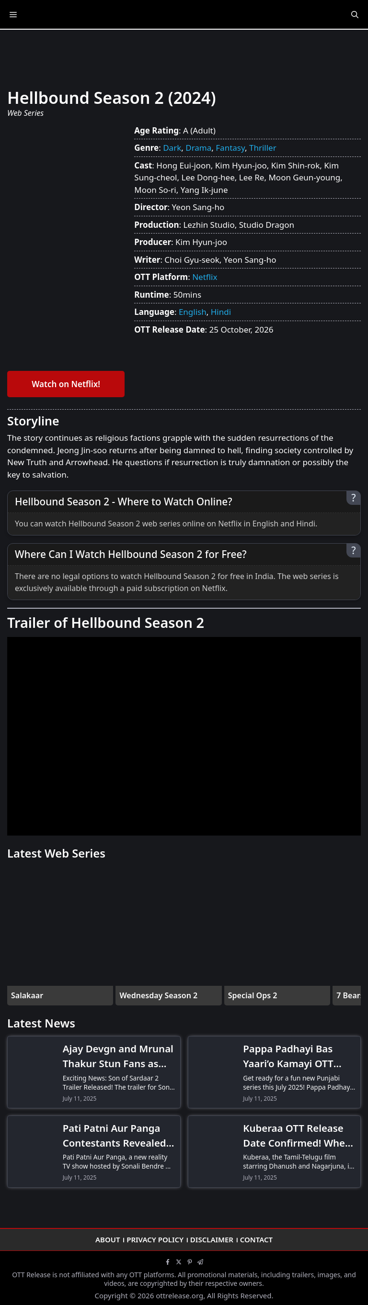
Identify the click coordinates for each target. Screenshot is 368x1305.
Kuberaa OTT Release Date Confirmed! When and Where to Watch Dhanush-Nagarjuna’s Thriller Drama (297, 1135)
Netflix (204, 276)
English (193, 311)
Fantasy (230, 147)
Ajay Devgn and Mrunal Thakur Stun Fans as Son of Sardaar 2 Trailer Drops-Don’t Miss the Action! (118, 1056)
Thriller (262, 147)
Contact (256, 1239)
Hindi (221, 311)
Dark (172, 147)
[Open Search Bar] (355, 14)
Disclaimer (211, 1239)
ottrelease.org (179, 1295)
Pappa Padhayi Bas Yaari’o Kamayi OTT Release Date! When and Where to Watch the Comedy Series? (291, 1056)
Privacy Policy (155, 1239)
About (107, 1239)
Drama (198, 147)
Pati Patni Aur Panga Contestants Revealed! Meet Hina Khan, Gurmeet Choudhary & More (116, 1135)
